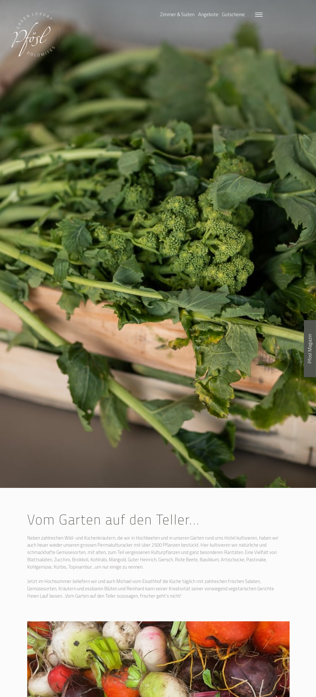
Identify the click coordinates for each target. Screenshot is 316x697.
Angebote (208, 14)
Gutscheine (233, 14)
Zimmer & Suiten (177, 14)
